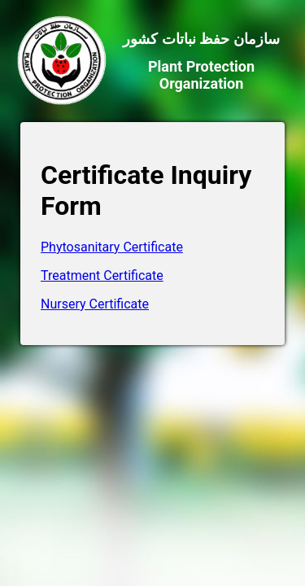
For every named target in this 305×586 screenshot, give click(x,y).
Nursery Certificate (95, 304)
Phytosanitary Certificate (112, 247)
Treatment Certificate (102, 275)
